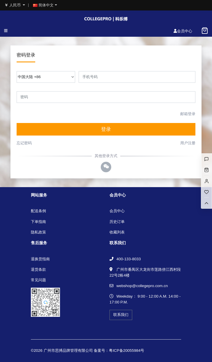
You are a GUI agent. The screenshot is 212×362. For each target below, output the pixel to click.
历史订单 (117, 221)
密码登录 (26, 54)
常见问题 (38, 280)
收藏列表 (117, 232)
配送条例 (38, 211)
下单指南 (38, 221)
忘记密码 (24, 143)
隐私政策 (38, 232)
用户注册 (187, 143)
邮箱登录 (187, 114)
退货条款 (38, 269)
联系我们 (120, 314)
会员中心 (117, 211)
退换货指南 (40, 259)
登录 (106, 129)
